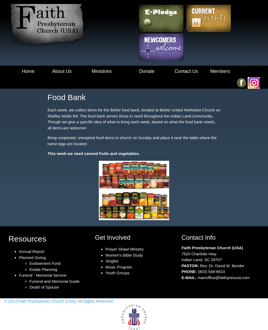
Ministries (102, 71)
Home (28, 71)
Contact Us (186, 71)
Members (220, 71)
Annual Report (31, 251)
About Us (62, 71)
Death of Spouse (44, 287)
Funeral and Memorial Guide (55, 281)
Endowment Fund (45, 263)
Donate (146, 71)
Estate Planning (43, 269)
